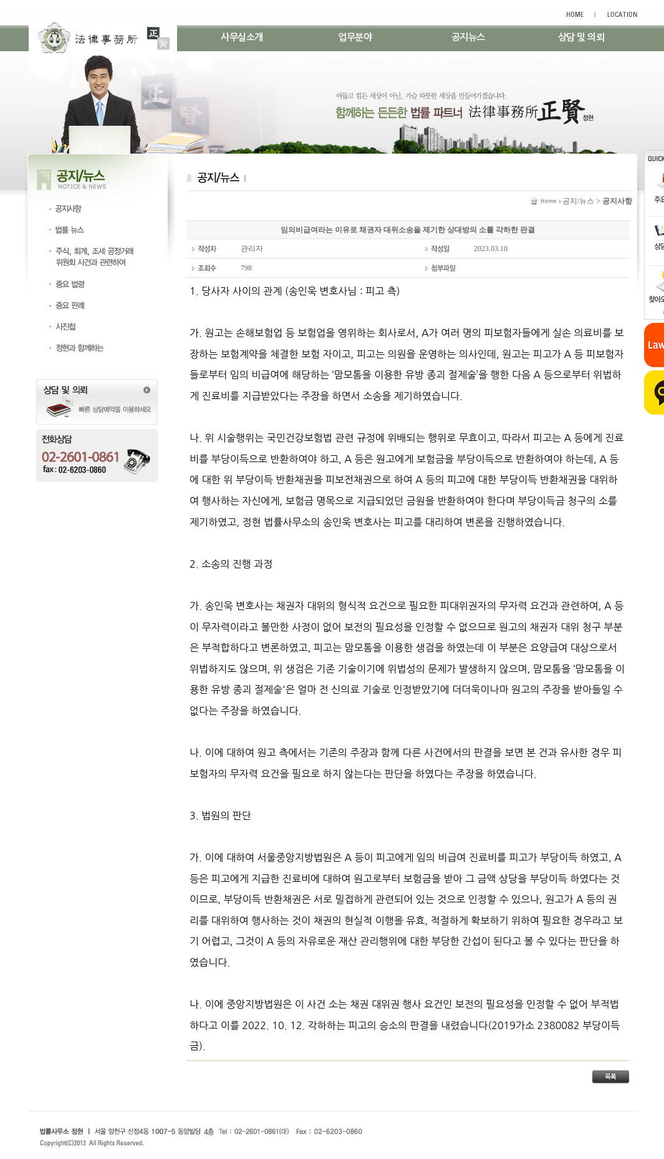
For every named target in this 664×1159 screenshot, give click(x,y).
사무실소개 (242, 37)
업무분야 (355, 37)
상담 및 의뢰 (581, 37)
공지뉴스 (468, 37)
